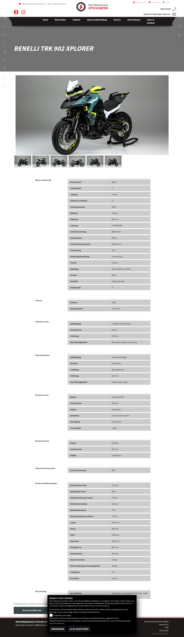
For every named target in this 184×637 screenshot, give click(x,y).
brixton (4, 51)
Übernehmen (57, 629)
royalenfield (4, 26)
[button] (60, 21)
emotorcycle (4, 18)
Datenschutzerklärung (102, 606)
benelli (4, 43)
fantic (4, 68)
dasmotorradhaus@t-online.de (157, 14)
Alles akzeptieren (79, 629)
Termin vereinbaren (140, 2)
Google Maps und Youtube (62, 615)
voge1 (4, 85)
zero (4, 77)
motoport (4, 35)
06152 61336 (165, 9)
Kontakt (166, 2)
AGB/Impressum (155, 2)
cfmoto (4, 60)
